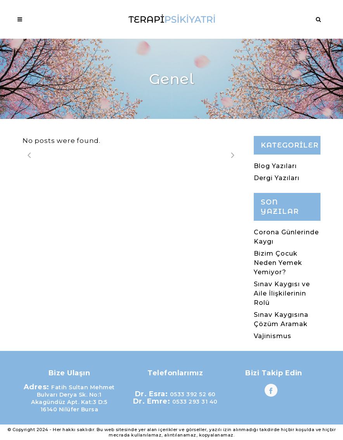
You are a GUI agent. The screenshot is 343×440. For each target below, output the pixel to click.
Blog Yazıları (275, 166)
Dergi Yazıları (277, 178)
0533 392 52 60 (193, 394)
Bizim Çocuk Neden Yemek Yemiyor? (278, 263)
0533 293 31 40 (195, 401)
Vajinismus (272, 336)
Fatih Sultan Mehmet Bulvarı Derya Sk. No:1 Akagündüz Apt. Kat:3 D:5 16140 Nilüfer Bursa (73, 398)
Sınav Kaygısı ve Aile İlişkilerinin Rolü (282, 293)
